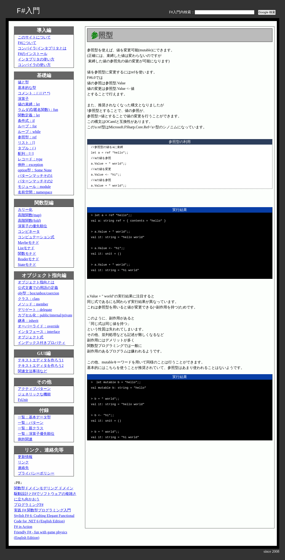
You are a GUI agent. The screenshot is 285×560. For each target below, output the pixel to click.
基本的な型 (27, 88)
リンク (23, 462)
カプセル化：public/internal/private (45, 315)
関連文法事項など (32, 371)
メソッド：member (33, 304)
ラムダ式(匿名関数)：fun (38, 110)
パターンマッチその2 (35, 181)
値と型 (23, 82)
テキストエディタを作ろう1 (41, 360)
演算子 (23, 99)
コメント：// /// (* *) (34, 93)
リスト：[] (26, 143)
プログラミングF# (28, 505)
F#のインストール (32, 54)
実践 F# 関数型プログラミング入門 (42, 510)
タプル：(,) (27, 148)
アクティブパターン (34, 389)
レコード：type (30, 159)
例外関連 (25, 439)
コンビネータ (29, 231)
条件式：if (26, 121)
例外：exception (30, 165)
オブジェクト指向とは (36, 282)
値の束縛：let (29, 104)
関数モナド (27, 253)
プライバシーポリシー (36, 473)
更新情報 (25, 457)
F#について (27, 43)
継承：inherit (28, 321)
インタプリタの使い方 (36, 59)
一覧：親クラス (30, 428)
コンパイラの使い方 (34, 65)
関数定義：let (29, 115)
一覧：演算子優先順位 (36, 434)
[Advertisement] (125, 493)
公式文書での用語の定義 (38, 288)
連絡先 (23, 468)
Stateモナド (27, 264)
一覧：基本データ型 (34, 417)
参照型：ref (27, 137)
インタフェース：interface (39, 332)
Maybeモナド (28, 242)
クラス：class (29, 299)
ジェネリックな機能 (34, 394)
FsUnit (23, 400)
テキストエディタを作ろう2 (41, 366)
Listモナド (26, 248)
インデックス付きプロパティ (41, 343)
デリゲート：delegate (35, 310)
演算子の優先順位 (32, 226)
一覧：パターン (30, 423)
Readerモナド (28, 259)
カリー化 (25, 209)
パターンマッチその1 (35, 176)
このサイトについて (34, 37)
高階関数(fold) (29, 220)
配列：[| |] (26, 154)
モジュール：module (34, 187)
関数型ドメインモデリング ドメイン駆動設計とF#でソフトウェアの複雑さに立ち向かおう (45, 493)
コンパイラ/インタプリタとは (42, 48)
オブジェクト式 (30, 337)
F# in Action (23, 527)
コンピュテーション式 (36, 237)
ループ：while (29, 132)
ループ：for (27, 126)
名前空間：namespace (35, 192)
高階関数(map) (29, 215)
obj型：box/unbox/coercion (38, 293)
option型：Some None (35, 170)
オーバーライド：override (38, 326)
